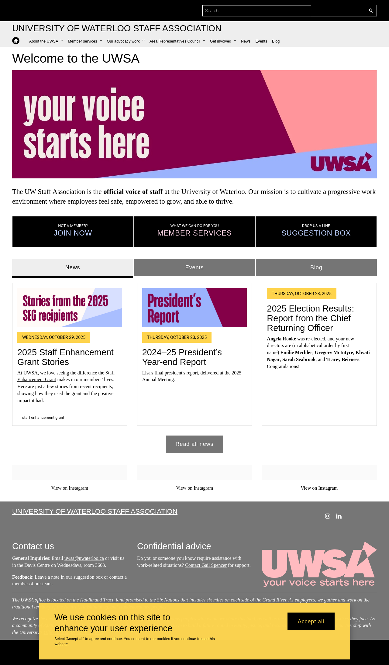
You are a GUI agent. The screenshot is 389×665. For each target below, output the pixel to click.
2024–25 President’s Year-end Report (182, 357)
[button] (46, 41)
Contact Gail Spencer (206, 565)
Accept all (311, 621)
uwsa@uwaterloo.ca (84, 558)
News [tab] (72, 267)
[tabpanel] (194, 365)
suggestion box (88, 576)
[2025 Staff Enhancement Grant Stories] (69, 307)
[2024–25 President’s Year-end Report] (194, 307)
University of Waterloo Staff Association (94, 511)
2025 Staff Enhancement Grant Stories (65, 357)
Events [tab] (194, 267)
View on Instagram (69, 488)
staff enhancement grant (43, 417)
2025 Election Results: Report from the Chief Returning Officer (310, 318)
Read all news (195, 444)
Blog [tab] (316, 267)
